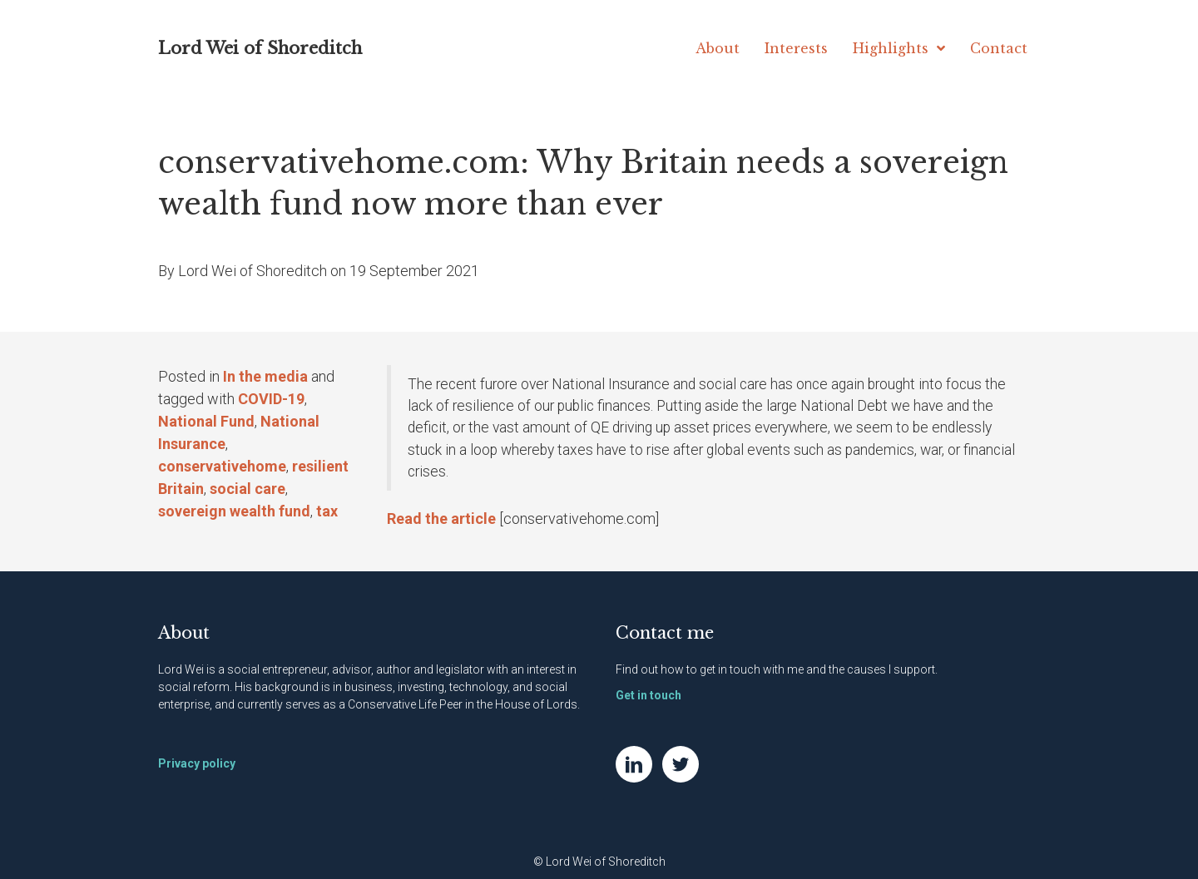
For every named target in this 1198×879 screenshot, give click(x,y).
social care (247, 488)
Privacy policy (196, 763)
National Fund (206, 421)
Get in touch (648, 695)
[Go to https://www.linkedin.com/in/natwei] (634, 764)
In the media (265, 376)
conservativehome (222, 466)
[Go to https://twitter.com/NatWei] (680, 764)
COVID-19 (271, 398)
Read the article (441, 518)
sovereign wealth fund (234, 511)
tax (327, 511)
